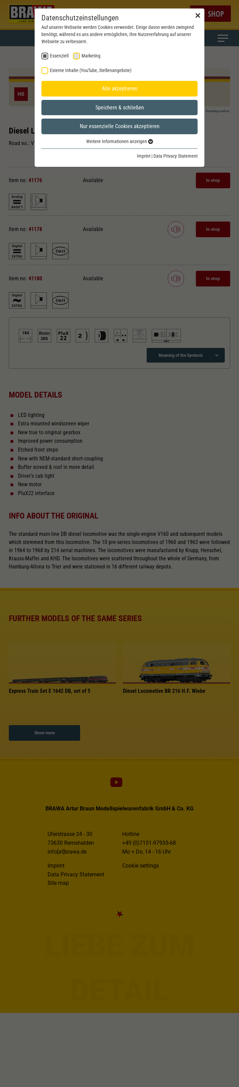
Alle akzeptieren (119, 88)
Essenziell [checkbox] (59, 55)
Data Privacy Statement (175, 156)
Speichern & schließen (119, 107)
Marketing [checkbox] (90, 55)
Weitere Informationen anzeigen (119, 141)
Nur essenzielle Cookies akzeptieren (120, 126)
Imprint (143, 156)
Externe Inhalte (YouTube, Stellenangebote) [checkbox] (90, 70)
